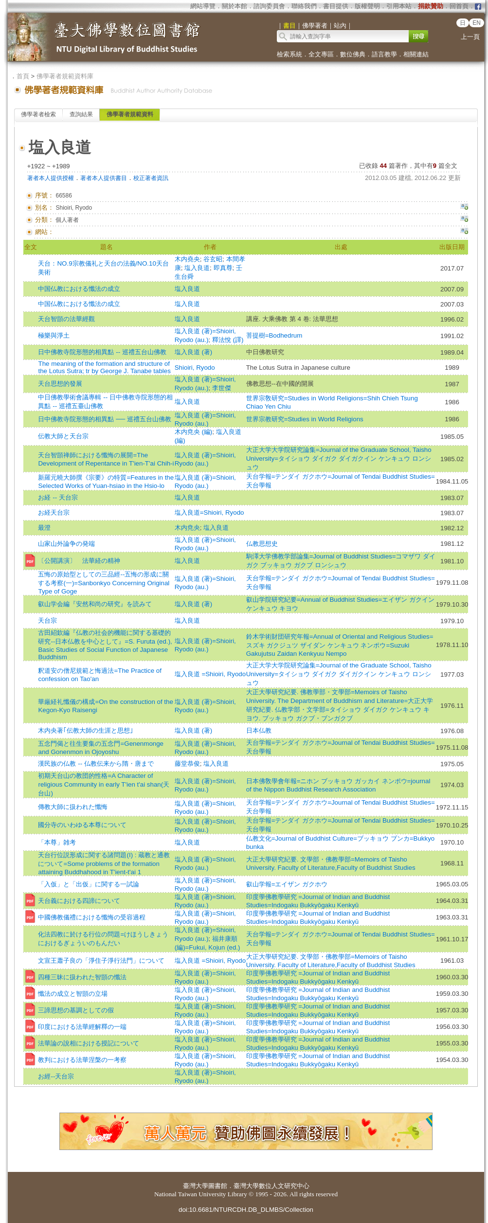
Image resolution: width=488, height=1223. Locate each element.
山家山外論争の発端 (66, 543)
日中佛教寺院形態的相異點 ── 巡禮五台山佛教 (104, 419)
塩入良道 (197, 267)
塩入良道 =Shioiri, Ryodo (210, 674)
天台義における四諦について (79, 900)
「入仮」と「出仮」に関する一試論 (88, 884)
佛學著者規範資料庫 (64, 76)
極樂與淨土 (54, 335)
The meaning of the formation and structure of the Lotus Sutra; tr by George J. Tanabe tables (104, 367)
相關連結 (416, 54)
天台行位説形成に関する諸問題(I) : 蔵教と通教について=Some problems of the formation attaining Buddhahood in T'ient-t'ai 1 (104, 863)
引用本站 (399, 6)
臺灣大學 (195, 1185)
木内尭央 (187, 527)
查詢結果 (81, 114)
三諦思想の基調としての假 (76, 1010)
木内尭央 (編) (194, 431)
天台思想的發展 (60, 383)
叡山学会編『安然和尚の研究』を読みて (95, 604)
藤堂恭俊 (187, 763)
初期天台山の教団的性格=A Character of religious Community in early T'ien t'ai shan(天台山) (103, 784)
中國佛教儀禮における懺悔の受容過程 (91, 917)
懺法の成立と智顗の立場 (73, 993)
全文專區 (321, 54)
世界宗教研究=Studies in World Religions (304, 419)
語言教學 (384, 54)
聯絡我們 (304, 6)
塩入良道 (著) (194, 352)
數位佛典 (352, 54)
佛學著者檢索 (38, 114)
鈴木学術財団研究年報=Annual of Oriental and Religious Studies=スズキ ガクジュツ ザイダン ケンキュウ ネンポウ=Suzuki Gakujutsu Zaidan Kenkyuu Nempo (340, 645)
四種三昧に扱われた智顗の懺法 (82, 977)
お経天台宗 (54, 512)
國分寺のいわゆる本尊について (82, 824)
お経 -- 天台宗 (57, 497)
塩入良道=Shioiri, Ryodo (209, 512)
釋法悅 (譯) (228, 339)
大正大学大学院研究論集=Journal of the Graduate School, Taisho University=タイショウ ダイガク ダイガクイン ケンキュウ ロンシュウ (339, 458)
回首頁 (459, 6)
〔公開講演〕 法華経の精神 (79, 560)
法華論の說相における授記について (88, 1043)
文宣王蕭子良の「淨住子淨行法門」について (101, 960)
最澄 (44, 527)
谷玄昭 (212, 259)
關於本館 (234, 6)
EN (476, 22)
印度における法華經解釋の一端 (82, 1026)
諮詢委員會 (269, 6)
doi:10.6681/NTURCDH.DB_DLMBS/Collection (246, 1209)
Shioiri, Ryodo (195, 367)
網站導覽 (203, 6)
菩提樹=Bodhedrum (274, 335)
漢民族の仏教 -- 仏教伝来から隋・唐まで (95, 763)
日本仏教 (258, 730)
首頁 (23, 76)
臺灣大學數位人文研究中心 (271, 1185)
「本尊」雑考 (57, 842)
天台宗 (47, 620)
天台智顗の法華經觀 (66, 319)
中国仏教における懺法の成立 (79, 288)
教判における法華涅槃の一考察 (82, 1059)
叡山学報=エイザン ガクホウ (287, 884)
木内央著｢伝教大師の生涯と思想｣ (85, 730)
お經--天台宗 (56, 1076)
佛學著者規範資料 (130, 114)
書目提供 (335, 6)
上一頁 (470, 36)
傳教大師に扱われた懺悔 (73, 806)
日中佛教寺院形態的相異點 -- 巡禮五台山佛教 (102, 352)
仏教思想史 (262, 543)
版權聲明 (367, 6)
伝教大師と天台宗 (63, 436)
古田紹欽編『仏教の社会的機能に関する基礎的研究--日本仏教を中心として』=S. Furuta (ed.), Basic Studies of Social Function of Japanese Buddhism (105, 645)
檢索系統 (289, 54)
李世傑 (221, 388)
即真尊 (223, 267)
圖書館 (217, 1185)
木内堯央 (187, 259)
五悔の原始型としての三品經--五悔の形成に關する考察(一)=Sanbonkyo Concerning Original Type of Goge (103, 583)
